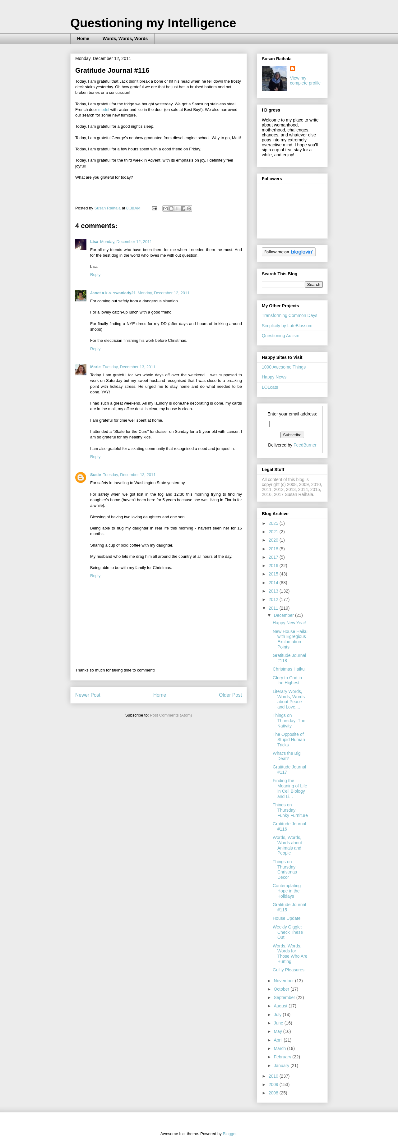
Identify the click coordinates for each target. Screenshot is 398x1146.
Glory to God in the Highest (287, 680)
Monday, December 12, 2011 (126, 241)
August (281, 1005)
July (278, 1014)
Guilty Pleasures (288, 969)
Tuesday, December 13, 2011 (129, 366)
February (283, 1056)
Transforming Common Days (289, 315)
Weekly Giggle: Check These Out (288, 932)
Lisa (94, 241)
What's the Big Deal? (287, 756)
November (284, 980)
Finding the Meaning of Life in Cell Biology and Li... (290, 788)
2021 (274, 531)
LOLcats (270, 387)
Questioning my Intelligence (153, 23)
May (278, 1031)
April (279, 1040)
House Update (287, 918)
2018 (274, 548)
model (103, 109)
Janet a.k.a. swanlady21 (113, 293)
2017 (274, 557)
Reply (95, 274)
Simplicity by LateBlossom (287, 325)
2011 (274, 608)
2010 (274, 1076)
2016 (274, 565)
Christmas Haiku (289, 669)
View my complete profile (305, 80)
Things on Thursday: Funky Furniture (290, 810)
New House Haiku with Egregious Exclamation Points (290, 639)
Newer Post (87, 695)
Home (83, 38)
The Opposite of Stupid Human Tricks (289, 739)
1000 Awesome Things (284, 366)
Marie (95, 366)
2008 (274, 1092)
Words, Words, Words (125, 38)
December (284, 615)
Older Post (230, 695)
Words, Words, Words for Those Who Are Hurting (290, 953)
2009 (274, 1084)
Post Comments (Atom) (171, 715)
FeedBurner (305, 444)
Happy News (274, 376)
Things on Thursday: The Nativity (289, 720)
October (282, 989)
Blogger (229, 1133)
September (285, 997)
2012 (274, 599)
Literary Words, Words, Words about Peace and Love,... (289, 699)
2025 (274, 523)
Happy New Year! (289, 622)
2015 (274, 573)
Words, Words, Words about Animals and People (287, 845)
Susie (95, 474)
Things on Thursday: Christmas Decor (285, 869)
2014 (274, 582)
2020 (274, 540)
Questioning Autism (280, 335)
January (282, 1065)
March (280, 1048)
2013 (274, 591)
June (279, 1022)
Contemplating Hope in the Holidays (287, 891)
